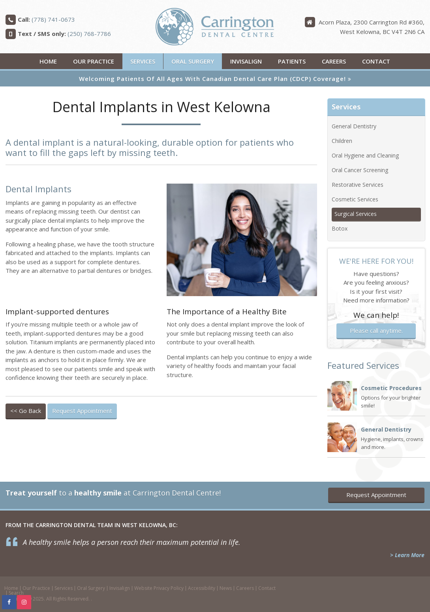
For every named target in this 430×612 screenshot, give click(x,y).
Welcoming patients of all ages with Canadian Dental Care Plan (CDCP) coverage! (212, 79)
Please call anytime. (376, 330)
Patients (292, 61)
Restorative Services (357, 184)
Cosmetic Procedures (391, 388)
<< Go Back (25, 411)
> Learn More (407, 555)
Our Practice (93, 61)
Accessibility (201, 588)
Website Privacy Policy (159, 588)
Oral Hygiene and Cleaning (365, 155)
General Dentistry (354, 126)
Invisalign (246, 61)
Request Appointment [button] (82, 411)
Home (48, 61)
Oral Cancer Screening (360, 170)
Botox (339, 228)
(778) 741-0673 (53, 19)
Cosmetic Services (355, 199)
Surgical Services (355, 214)
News (226, 588)
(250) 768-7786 (89, 34)
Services (142, 61)
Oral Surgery (192, 61)
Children (342, 141)
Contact (376, 61)
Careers (334, 61)
